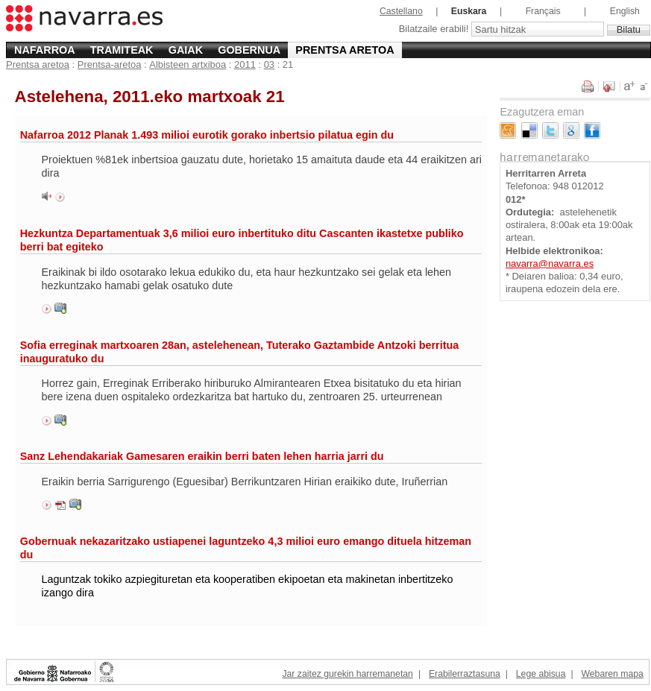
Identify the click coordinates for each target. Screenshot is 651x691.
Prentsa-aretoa (110, 64)
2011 (245, 64)
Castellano (401, 11)
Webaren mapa (612, 674)
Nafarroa (44, 50)
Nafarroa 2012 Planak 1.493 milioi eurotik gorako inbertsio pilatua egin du (207, 135)
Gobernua (249, 50)
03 (269, 64)
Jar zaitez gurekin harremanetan (347, 674)
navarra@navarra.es (550, 263)
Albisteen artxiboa (187, 64)
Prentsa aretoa (344, 50)
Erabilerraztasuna (464, 674)
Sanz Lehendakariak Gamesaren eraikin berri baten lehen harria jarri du (202, 456)
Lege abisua (541, 674)
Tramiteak (122, 50)
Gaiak (186, 50)
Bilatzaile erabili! (435, 29)
